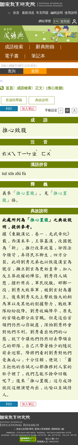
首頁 (16, 12)
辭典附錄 (45, 46)
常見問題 (42, 12)
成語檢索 (14, 46)
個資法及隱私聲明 (24, 429)
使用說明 (71, 12)
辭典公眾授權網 (42, 429)
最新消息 (28, 12)
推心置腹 (25, 193)
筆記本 (38, 55)
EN (56, 21)
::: (9, 12)
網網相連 (55, 429)
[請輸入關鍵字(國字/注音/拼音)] (39, 65)
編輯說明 (56, 12)
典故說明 (41, 100)
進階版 (65, 21)
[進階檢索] (35, 71)
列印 (9, 108)
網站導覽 (45, 21)
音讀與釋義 (14, 100)
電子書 (12, 55)
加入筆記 (28, 108)
